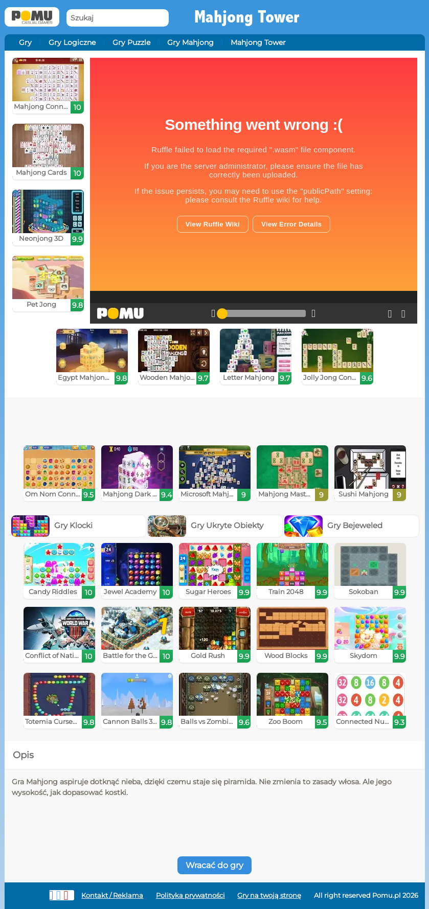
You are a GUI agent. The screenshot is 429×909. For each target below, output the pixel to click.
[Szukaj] (117, 18)
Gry (25, 42)
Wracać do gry (214, 865)
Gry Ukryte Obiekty (205, 525)
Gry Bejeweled (333, 525)
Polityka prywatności (190, 895)
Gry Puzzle (131, 42)
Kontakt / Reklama (112, 895)
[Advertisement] (169, 417)
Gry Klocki (52, 525)
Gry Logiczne (72, 42)
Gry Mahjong (190, 42)
